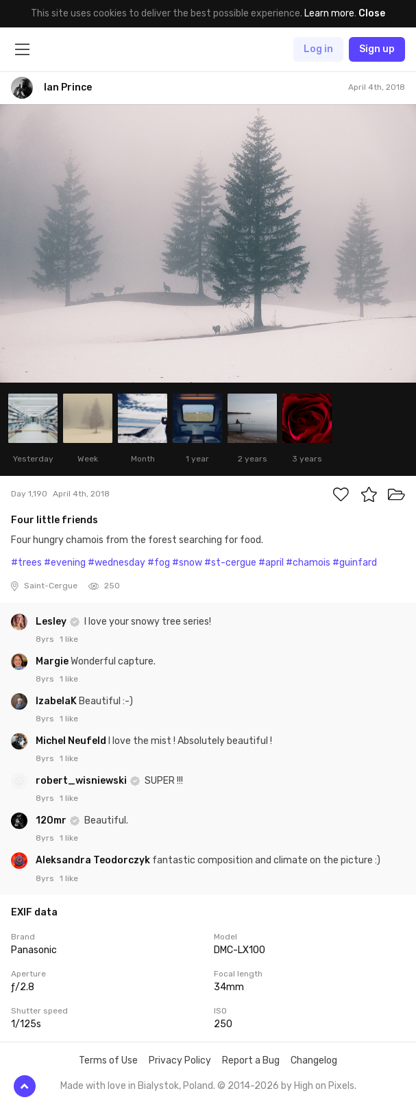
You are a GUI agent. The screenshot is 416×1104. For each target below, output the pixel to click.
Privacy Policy (180, 1060)
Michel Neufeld (72, 741)
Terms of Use (108, 1060)
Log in (318, 49)
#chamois (308, 562)
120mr (52, 820)
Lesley (52, 621)
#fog (158, 562)
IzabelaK (57, 701)
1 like (69, 639)
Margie (53, 661)
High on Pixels (324, 1086)
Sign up (377, 49)
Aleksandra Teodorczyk (94, 860)
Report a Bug (251, 1060)
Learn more (329, 13)
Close (371, 13)
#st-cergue (230, 562)
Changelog (314, 1060)
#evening (65, 562)
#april (271, 562)
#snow (187, 562)
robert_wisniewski (82, 781)
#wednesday (116, 562)
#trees (26, 562)
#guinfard (354, 562)
